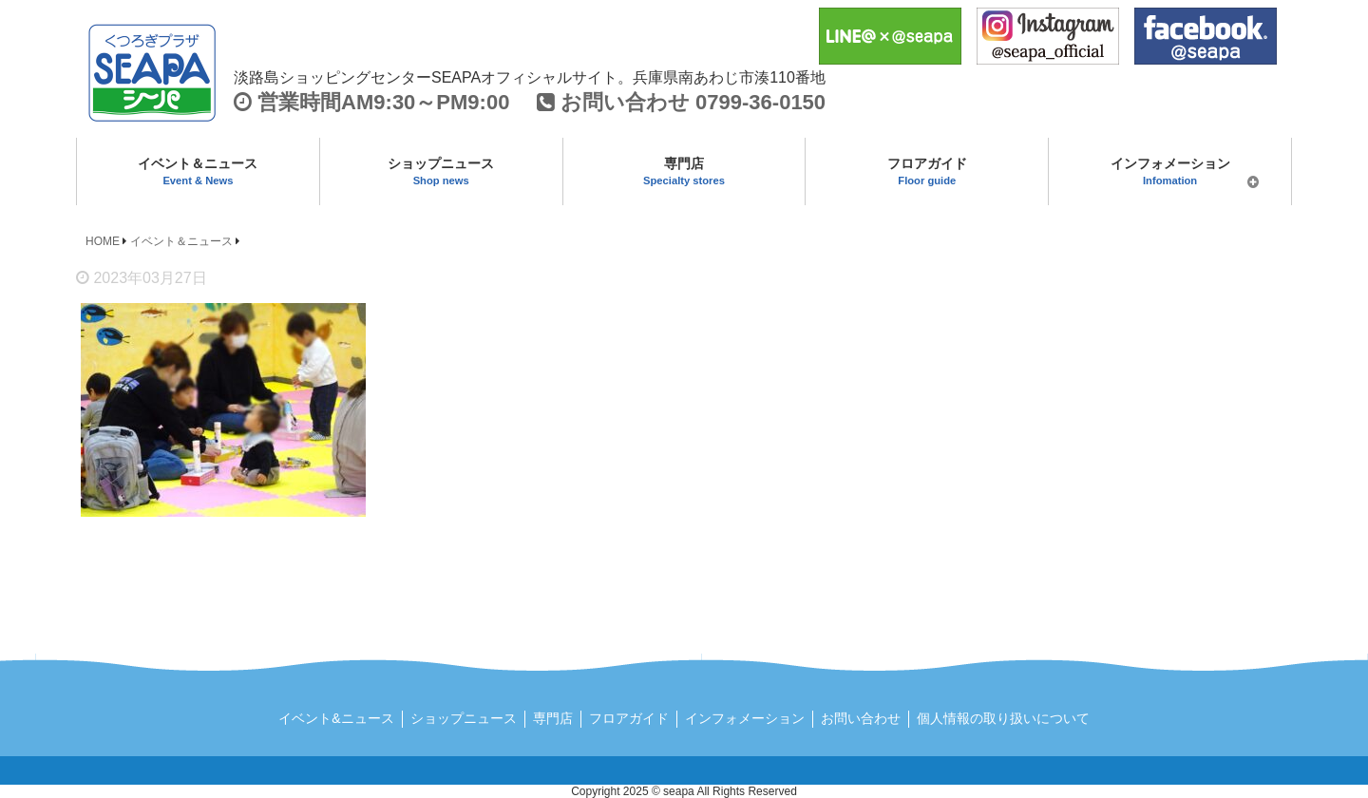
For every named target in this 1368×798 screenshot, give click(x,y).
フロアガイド (927, 171)
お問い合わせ (861, 718)
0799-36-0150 (760, 102)
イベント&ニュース (335, 718)
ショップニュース (441, 171)
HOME (103, 241)
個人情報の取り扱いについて (1003, 718)
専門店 (684, 171)
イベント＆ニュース (198, 171)
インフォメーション (1170, 175)
